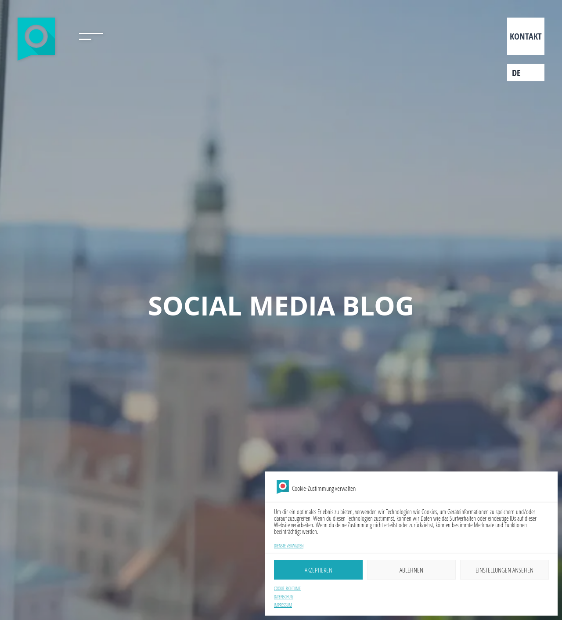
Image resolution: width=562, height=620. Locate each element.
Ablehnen (411, 570)
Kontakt (526, 36)
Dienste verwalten (288, 546)
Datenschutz (283, 597)
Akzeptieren (318, 570)
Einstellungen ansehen (504, 570)
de (516, 73)
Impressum (283, 605)
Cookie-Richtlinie (287, 588)
